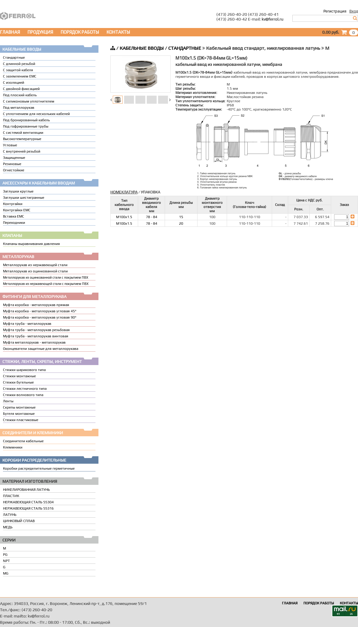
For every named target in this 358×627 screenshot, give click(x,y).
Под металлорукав (18, 107)
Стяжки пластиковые (20, 420)
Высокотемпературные (22, 139)
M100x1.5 (124, 217)
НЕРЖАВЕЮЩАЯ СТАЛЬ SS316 (28, 508)
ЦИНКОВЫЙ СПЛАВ (19, 521)
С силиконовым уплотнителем (28, 101)
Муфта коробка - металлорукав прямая (36, 305)
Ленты (8, 401)
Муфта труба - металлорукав (27, 324)
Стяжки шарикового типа (24, 370)
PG (5, 554)
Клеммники (12, 447)
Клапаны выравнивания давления (31, 244)
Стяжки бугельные (18, 382)
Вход (353, 11)
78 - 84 (151, 217)
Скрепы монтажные (19, 407)
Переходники (14, 223)
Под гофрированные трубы (25, 126)
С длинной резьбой (19, 64)
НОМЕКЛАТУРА (124, 192)
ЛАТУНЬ (9, 515)
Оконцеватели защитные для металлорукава (40, 349)
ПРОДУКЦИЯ (40, 32)
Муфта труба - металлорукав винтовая (35, 336)
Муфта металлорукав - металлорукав (34, 342)
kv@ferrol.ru (272, 19)
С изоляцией (13, 82)
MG (5, 573)
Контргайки (12, 204)
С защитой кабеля (18, 70)
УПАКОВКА (150, 192)
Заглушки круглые (18, 191)
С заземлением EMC (19, 76)
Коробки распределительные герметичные (39, 468)
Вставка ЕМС (13, 216)
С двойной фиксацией (21, 89)
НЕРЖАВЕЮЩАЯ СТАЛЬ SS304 (28, 502)
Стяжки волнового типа (23, 395)
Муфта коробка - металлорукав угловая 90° (39, 317)
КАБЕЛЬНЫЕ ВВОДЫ (142, 48)
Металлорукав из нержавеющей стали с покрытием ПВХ (46, 283)
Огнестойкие (13, 170)
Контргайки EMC (16, 210)
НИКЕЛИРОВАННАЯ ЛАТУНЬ (26, 490)
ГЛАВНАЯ (10, 32)
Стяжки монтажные (19, 376)
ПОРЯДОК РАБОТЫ (80, 32)
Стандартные (14, 57)
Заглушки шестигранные (23, 197)
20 (181, 223)
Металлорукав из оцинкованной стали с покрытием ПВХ (45, 277)
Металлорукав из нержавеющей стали (35, 265)
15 (181, 217)
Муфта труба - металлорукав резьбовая (36, 330)
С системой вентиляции (23, 133)
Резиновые (12, 164)
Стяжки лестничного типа (25, 389)
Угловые (10, 145)
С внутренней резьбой (21, 151)
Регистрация (334, 11)
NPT (6, 561)
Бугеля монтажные (19, 414)
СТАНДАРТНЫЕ (184, 48)
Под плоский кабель (20, 95)
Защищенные (14, 158)
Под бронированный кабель (26, 120)
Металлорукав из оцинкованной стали (35, 271)
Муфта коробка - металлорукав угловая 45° (39, 311)
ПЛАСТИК (11, 496)
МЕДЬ (8, 527)
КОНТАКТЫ (118, 32)
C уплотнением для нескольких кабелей (36, 114)
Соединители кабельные (23, 441)
